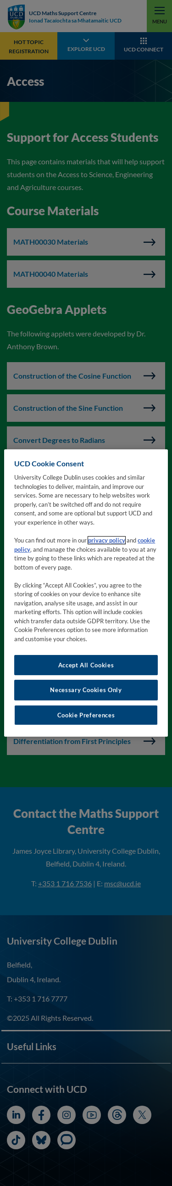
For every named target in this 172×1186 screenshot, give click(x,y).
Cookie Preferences (86, 715)
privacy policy (106, 540)
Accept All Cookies (86, 665)
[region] (85, 593)
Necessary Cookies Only (86, 690)
